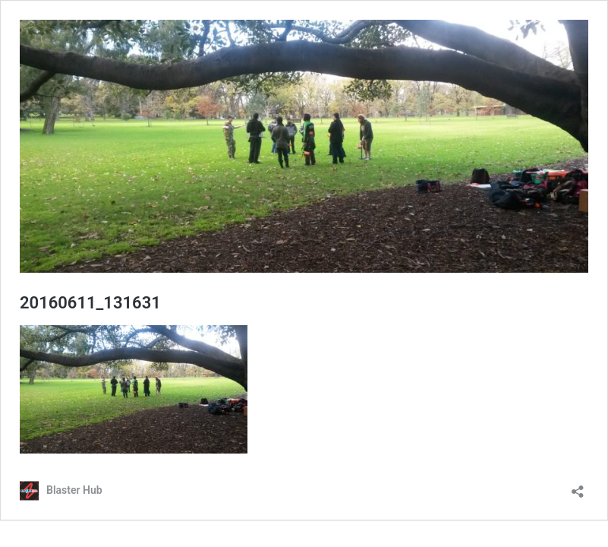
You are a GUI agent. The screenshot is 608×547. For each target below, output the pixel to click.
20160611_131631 (90, 302)
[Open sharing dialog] (577, 486)
